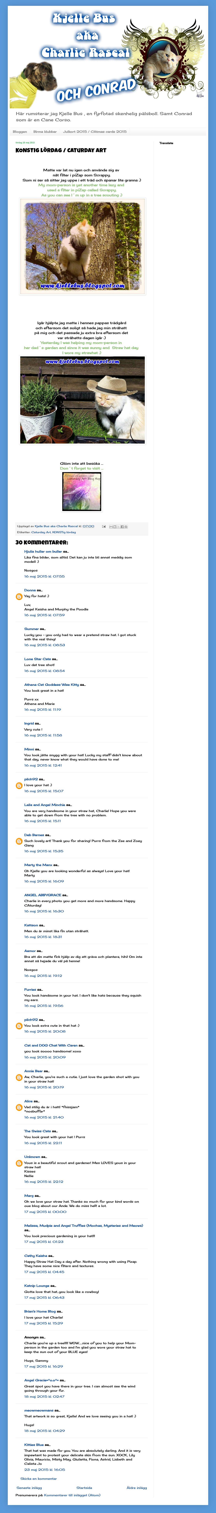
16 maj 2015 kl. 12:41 (43, 765)
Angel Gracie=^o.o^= (41, 1380)
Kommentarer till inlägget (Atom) (72, 1495)
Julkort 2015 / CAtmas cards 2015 (94, 132)
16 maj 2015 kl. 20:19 (44, 1087)
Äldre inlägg (137, 1488)
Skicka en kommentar (38, 1479)
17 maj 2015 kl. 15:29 (43, 1323)
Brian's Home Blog (40, 1311)
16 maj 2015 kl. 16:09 (44, 881)
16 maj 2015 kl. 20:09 (45, 1057)
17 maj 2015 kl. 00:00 (45, 1212)
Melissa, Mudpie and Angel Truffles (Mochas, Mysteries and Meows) (83, 1226)
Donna (30, 590)
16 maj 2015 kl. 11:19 (42, 709)
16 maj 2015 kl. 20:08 (45, 1031)
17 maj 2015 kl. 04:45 (44, 1272)
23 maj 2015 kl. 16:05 (44, 1470)
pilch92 (31, 779)
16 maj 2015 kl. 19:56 (43, 1006)
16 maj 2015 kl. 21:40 (44, 1117)
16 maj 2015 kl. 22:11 (43, 1143)
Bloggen (20, 132)
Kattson (31, 925)
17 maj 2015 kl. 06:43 (44, 1297)
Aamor (30, 951)
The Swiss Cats (37, 1131)
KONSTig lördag (64, 532)
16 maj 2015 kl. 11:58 (43, 735)
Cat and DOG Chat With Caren (50, 1045)
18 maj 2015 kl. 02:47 (44, 1396)
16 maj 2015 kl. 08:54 (44, 671)
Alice (28, 1101)
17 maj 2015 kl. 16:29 (43, 1366)
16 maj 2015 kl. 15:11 (42, 821)
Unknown (32, 1157)
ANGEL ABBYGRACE (42, 895)
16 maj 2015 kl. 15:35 (43, 851)
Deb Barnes (34, 835)
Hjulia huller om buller (43, 551)
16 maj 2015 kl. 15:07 (43, 791)
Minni (29, 749)
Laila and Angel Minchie (44, 805)
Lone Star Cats (37, 659)
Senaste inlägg (29, 1488)
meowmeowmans (38, 1410)
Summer (31, 629)
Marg (28, 1196)
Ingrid (29, 723)
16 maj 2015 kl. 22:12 (43, 1182)
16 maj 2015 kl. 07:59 (44, 615)
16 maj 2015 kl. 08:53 (44, 645)
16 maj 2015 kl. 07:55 (44, 576)
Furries (30, 989)
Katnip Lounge (36, 1286)
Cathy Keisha (35, 1256)
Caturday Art (41, 532)
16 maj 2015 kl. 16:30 (44, 911)
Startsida (84, 1488)
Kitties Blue (34, 1445)
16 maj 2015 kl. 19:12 (43, 976)
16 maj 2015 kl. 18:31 (43, 937)
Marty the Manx (38, 865)
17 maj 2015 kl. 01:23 (43, 1242)
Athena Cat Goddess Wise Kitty (51, 685)
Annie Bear (33, 1071)
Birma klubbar (45, 132)
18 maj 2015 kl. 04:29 (44, 1431)
